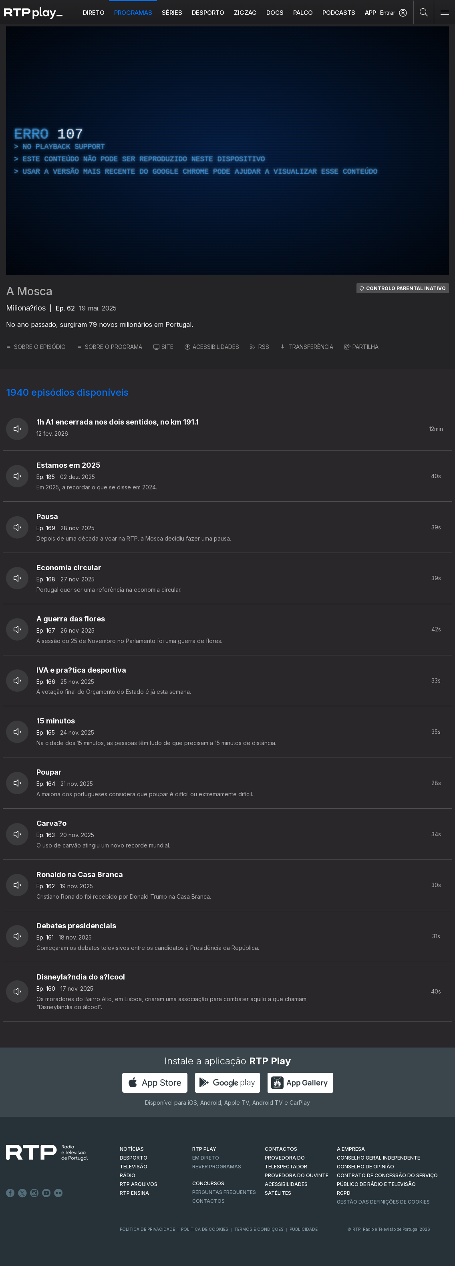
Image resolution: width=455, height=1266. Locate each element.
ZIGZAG (245, 12)
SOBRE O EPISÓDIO (36, 346)
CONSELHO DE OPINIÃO (365, 1167)
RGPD (343, 1193)
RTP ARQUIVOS (138, 1184)
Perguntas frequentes (224, 1192)
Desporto (208, 12)
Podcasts (338, 12)
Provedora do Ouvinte (296, 1175)
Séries (172, 12)
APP (370, 12)
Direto (94, 12)
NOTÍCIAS (132, 1149)
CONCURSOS (208, 1183)
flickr (58, 1193)
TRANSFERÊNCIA (306, 346)
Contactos (208, 1201)
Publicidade (304, 1229)
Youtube (46, 1193)
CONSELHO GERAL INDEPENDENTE (378, 1158)
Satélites (278, 1193)
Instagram (34, 1193)
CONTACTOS (281, 1149)
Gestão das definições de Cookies (383, 1202)
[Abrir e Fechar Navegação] (444, 13)
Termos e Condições (259, 1229)
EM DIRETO (205, 1158)
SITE (163, 346)
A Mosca (29, 291)
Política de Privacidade (147, 1229)
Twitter (22, 1193)
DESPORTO (133, 1158)
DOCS (275, 12)
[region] (227, 150)
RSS (259, 346)
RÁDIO (127, 1175)
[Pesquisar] (424, 12)
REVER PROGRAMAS (216, 1167)
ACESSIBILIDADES (212, 346)
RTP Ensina (134, 1193)
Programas (133, 12)
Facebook (10, 1193)
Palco (303, 12)
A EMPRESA (351, 1149)
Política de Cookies (204, 1229)
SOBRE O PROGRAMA (109, 346)
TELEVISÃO (133, 1167)
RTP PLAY (204, 1149)
